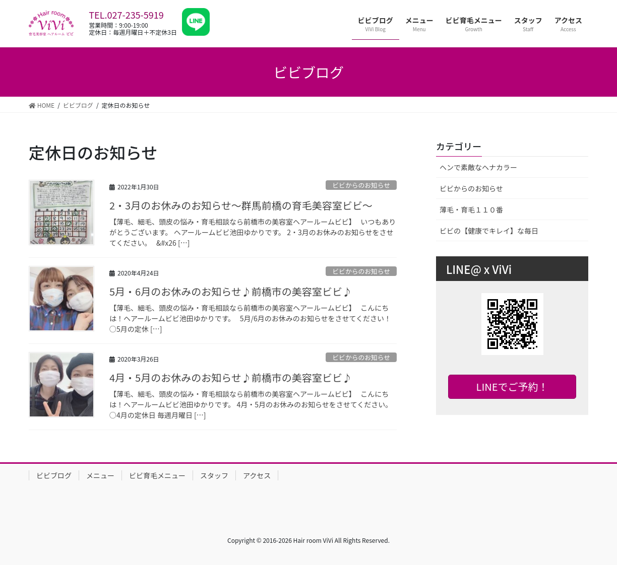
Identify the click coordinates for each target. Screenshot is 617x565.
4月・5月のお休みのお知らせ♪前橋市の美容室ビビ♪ (230, 377)
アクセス (257, 475)
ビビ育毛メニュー (157, 475)
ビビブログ (54, 475)
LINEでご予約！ (512, 386)
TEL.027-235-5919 (126, 14)
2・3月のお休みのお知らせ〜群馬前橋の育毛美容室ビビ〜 (241, 205)
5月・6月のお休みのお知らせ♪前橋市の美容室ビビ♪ (230, 291)
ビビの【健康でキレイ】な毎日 (489, 231)
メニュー (100, 475)
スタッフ (214, 475)
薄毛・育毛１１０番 (471, 209)
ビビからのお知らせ (361, 185)
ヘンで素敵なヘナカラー (478, 167)
